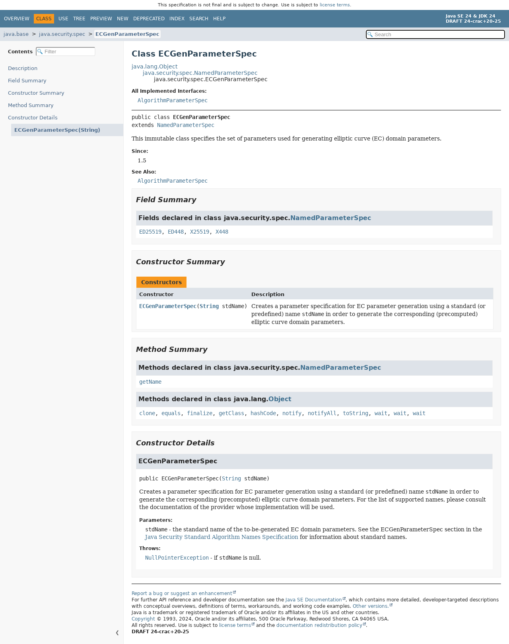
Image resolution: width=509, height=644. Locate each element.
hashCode (263, 413)
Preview (101, 18)
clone (147, 413)
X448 (222, 231)
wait (381, 413)
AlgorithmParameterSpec (173, 100)
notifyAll (322, 413)
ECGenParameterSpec (127, 34)
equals (171, 413)
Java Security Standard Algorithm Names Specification (221, 537)
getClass (231, 413)
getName (150, 382)
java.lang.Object (154, 66)
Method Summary (31, 105)
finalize (199, 413)
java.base (16, 34)
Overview (16, 18)
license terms (335, 5)
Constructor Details (33, 118)
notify (291, 413)
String (209, 306)
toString (355, 413)
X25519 (199, 231)
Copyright (143, 619)
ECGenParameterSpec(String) (51, 130)
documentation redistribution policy (319, 625)
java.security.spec (62, 34)
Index (177, 18)
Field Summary (27, 81)
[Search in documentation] (435, 34)
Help (219, 18)
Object (279, 399)
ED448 (176, 231)
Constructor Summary (36, 93)
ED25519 (150, 231)
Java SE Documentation (314, 600)
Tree (79, 18)
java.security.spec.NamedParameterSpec (200, 73)
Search (198, 18)
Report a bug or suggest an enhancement (182, 593)
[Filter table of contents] (65, 51)
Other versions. (371, 606)
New (122, 18)
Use (63, 18)
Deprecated (149, 18)
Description (24, 68)
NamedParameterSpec (185, 125)
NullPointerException (177, 557)
